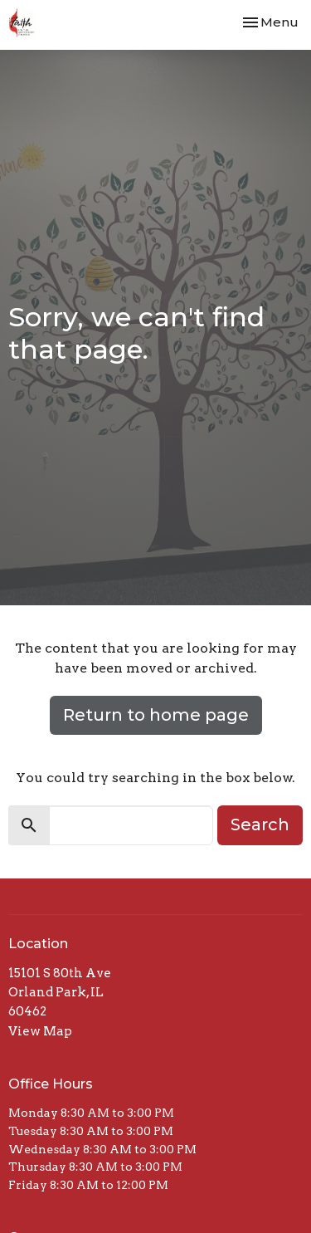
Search (260, 824)
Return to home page (156, 715)
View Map (40, 1031)
